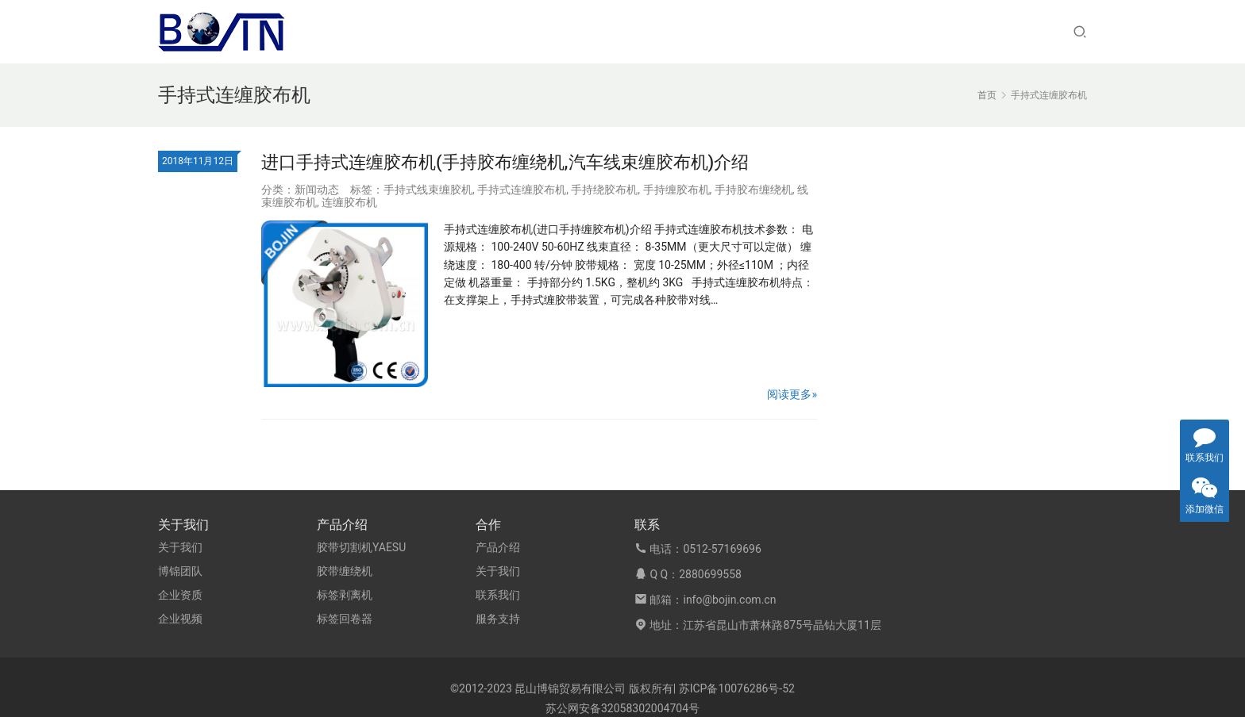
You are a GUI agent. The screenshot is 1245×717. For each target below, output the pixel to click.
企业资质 (180, 595)
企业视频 (180, 618)
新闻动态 (317, 189)
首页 (986, 95)
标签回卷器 (344, 618)
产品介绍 (498, 547)
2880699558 (710, 574)
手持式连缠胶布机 (521, 189)
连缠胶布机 (349, 202)
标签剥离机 (344, 595)
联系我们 (498, 595)
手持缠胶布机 (676, 189)
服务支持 (498, 618)
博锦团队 (180, 571)
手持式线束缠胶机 (428, 189)
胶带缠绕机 (344, 571)
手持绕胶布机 (604, 189)
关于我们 (180, 547)
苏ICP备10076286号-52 (737, 688)
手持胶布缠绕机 (753, 189)
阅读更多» (792, 394)
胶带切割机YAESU (361, 547)
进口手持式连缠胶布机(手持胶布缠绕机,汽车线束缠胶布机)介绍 (505, 162)
